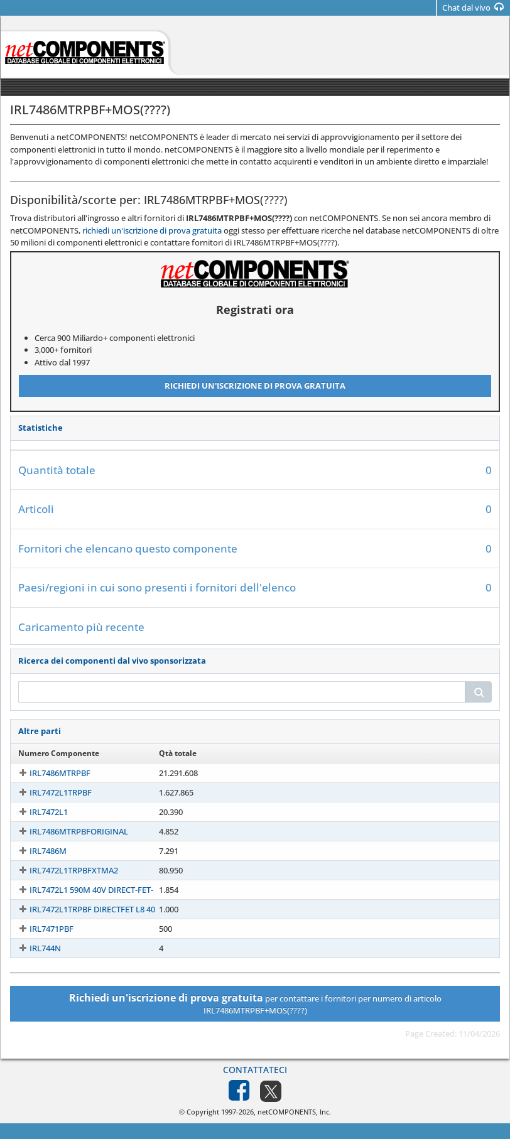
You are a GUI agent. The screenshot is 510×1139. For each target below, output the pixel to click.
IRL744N (34, 948)
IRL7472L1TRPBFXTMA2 (62, 870)
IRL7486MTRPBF (48, 773)
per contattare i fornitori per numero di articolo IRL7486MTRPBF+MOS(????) (255, 1003)
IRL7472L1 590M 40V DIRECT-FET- (80, 889)
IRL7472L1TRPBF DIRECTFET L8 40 (81, 909)
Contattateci (255, 1070)
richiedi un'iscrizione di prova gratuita (152, 230)
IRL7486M (36, 850)
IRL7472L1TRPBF (49, 792)
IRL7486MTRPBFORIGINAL (67, 831)
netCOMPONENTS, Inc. (294, 1111)
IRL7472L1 (37, 812)
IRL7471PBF (40, 928)
